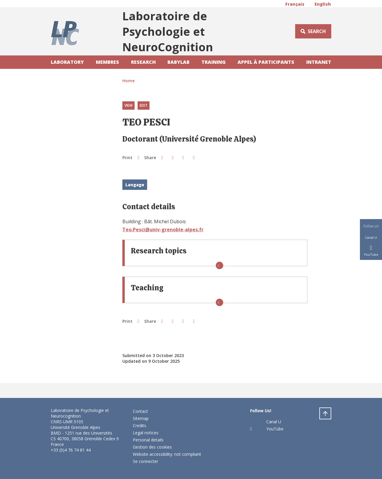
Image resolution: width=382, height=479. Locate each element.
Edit (143, 105)
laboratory (67, 62)
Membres (107, 62)
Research (143, 62)
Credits (139, 425)
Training (213, 62)
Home (128, 80)
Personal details (148, 440)
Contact (140, 411)
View (128, 105)
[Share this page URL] (193, 157)
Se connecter (145, 461)
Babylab (178, 62)
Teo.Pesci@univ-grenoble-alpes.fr (163, 229)
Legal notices (145, 432)
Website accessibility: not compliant (167, 454)
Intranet (318, 62)
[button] (162, 157)
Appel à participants (266, 62)
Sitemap (141, 418)
